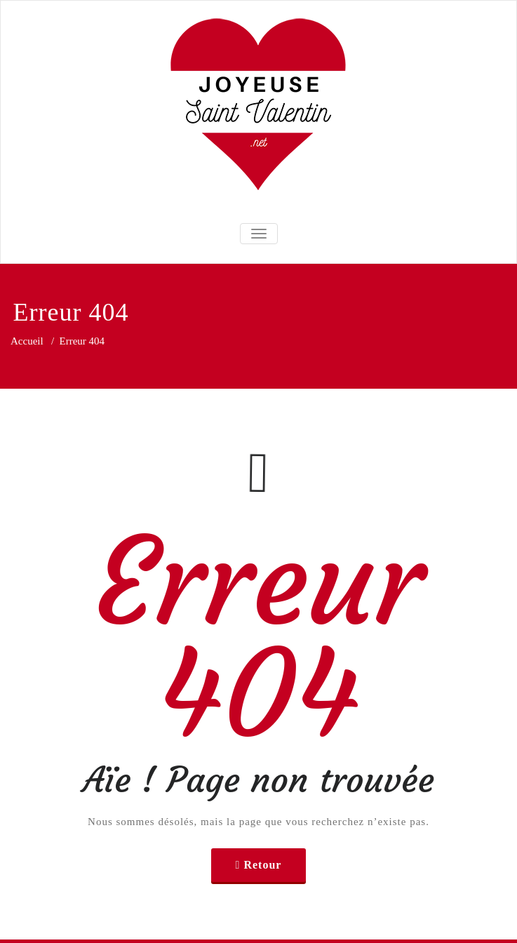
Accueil (27, 341)
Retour (262, 865)
